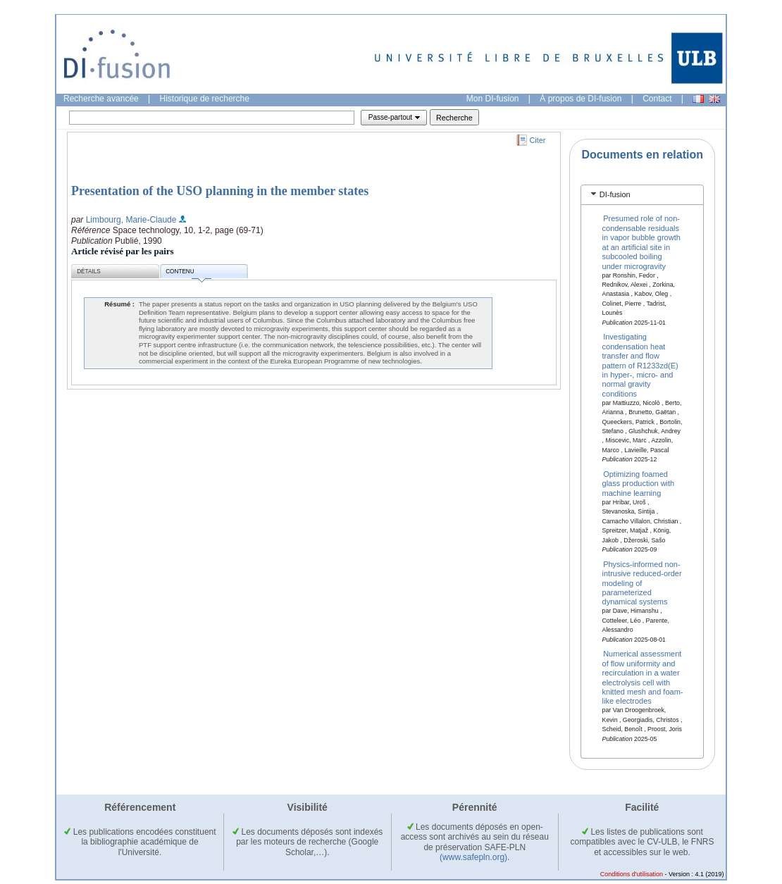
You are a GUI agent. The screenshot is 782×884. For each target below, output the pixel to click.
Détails (89, 271)
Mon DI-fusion (492, 99)
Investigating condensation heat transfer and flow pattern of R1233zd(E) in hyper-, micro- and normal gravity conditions (640, 364)
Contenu (188, 273)
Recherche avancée (101, 99)
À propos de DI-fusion (580, 99)
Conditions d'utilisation (631, 874)
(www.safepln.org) (473, 857)
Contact (657, 99)
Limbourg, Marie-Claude (131, 220)
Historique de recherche (204, 99)
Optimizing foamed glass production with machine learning (638, 483)
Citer (538, 140)
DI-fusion (615, 194)
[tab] (642, 195)
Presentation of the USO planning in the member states (219, 191)
